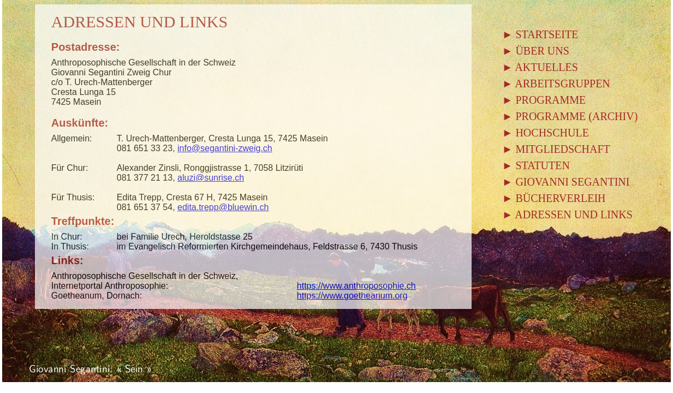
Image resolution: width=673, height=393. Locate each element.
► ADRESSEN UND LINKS (567, 215)
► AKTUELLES (540, 67)
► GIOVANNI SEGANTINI (566, 182)
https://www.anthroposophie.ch (356, 285)
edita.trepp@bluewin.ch (223, 207)
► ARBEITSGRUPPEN (556, 84)
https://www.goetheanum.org (352, 295)
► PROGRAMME (544, 100)
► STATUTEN (536, 165)
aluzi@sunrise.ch (210, 177)
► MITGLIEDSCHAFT (556, 149)
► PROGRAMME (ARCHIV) (570, 116)
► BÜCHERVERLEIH (554, 198)
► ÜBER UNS (535, 51)
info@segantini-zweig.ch (224, 148)
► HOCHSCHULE (545, 133)
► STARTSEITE (540, 34)
